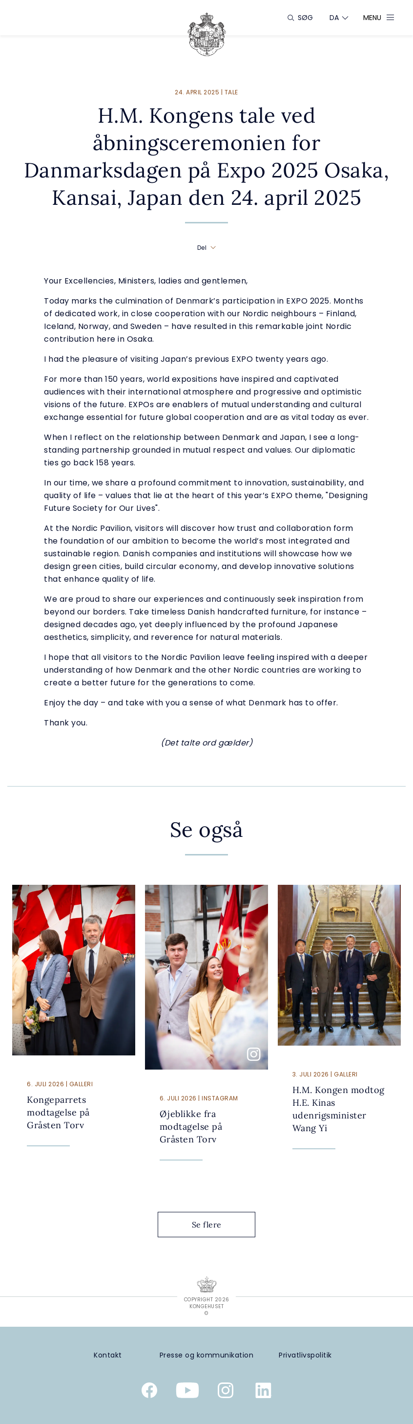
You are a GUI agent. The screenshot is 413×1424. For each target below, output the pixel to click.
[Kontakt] (107, 1355)
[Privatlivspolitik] (305, 1355)
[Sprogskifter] (334, 17)
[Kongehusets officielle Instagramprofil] (225, 1392)
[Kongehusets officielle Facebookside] (149, 1392)
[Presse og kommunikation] (206, 1355)
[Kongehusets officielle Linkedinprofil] (263, 1392)
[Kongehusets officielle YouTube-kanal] (187, 1392)
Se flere (214, 1224)
